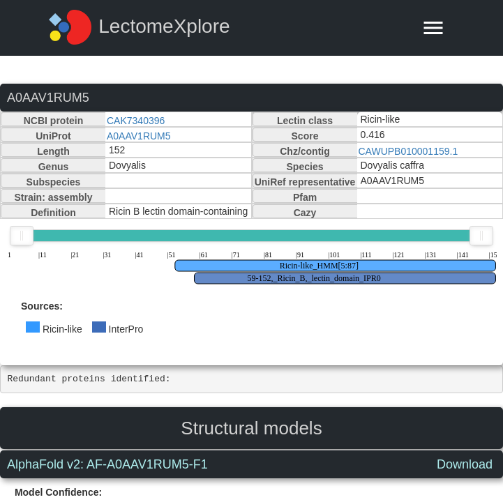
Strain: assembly (53, 197)
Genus (53, 167)
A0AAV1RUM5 (139, 136)
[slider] (21, 235)
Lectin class (305, 121)
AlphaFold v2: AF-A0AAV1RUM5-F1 (107, 464)
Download (465, 464)
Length (53, 151)
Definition (53, 213)
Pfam (305, 197)
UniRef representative (305, 182)
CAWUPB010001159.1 (408, 151)
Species (305, 167)
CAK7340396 (136, 120)
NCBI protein (54, 121)
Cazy (305, 213)
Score (305, 136)
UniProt (53, 136)
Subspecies (54, 182)
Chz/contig (305, 151)
